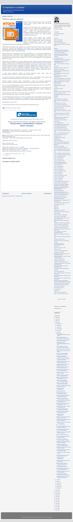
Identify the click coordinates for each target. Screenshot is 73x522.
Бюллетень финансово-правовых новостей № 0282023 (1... (62, 396)
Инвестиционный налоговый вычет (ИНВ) (62, 110)
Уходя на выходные (58, 271)
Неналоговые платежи (58, 210)
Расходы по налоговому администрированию (59, 244)
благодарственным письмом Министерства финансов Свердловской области (33, 69)
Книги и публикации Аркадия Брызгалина (62, 130)
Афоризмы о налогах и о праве (60, 67)
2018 (56, 496)
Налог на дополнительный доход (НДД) (62, 150)
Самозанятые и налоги (58, 247)
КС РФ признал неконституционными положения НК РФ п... (63, 334)
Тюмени (20, 63)
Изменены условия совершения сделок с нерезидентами (62, 375)
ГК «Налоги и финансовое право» (33, 21)
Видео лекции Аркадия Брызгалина (61, 79)
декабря (58, 323)
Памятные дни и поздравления (60, 225)
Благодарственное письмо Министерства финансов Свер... (63, 474)
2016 (56, 500)
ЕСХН (55, 97)
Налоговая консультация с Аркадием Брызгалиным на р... (62, 357)
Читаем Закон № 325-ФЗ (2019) (60, 284)
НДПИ (55, 205)
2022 (56, 490)
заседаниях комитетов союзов (9, 66)
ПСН (55, 242)
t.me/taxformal (24, 149)
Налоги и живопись (58, 166)
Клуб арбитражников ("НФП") (60, 125)
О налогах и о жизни (13, 7)
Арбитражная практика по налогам (61, 59)
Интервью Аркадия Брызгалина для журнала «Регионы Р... (63, 420)
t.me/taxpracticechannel (34, 148)
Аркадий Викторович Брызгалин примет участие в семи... (62, 365)
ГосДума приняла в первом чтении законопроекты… (63, 461)
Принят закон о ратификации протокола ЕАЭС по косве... (62, 354)
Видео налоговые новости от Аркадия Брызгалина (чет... (62, 464)
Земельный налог (57, 107)
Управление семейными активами (61, 268)
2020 (56, 493)
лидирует (49, 28)
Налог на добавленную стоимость (61, 149)
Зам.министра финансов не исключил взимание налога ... (62, 445)
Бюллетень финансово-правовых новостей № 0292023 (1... (62, 370)
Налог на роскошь (57, 159)
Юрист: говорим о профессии (60, 293)
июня (57, 479)
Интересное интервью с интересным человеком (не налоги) (61, 118)
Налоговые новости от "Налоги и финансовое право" (60, 198)
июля (57, 332)
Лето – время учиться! (60, 424)
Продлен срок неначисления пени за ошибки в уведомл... (63, 447)
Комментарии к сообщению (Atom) (16, 196)
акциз (55, 56)
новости (7, 155)
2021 (56, 491)
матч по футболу (27, 49)
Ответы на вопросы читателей (60, 224)
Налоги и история (57, 167)
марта (57, 484)
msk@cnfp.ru (29, 137)
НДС (55, 207)
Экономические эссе (58, 287)
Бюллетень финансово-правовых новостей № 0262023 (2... (62, 469)
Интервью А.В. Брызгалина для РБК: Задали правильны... (63, 432)
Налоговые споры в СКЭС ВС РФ (60, 202)
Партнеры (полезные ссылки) (60, 227)
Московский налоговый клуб (59, 147)
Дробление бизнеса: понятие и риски (61, 91)
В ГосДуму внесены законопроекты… (60, 389)
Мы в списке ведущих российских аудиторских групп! (62, 437)
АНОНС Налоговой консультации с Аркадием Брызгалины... (63, 362)
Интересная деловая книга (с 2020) (61, 113)
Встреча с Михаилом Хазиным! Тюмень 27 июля (62, 373)
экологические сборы (58, 286)
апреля (57, 482)
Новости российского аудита (59, 214)
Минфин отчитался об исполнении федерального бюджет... (63, 417)
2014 (56, 503)
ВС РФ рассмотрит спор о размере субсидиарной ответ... (63, 407)
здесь (38, 104)
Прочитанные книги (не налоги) (60, 240)
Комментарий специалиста (59, 134)
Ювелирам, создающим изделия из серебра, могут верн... (63, 442)
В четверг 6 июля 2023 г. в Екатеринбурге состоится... (62, 466)
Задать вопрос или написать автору (11, 107)
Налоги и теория (57, 179)
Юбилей (55, 290)
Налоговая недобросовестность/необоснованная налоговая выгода (61, 193)
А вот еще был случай (58, 52)
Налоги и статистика (58, 160)
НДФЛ (55, 208)
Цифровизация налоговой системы (61, 283)
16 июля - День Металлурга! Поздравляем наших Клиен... (62, 409)
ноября (57, 325)
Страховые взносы (58, 252)
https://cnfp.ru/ (14, 140)
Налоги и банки (57, 164)
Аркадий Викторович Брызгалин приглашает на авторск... (62, 367)
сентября (58, 328)
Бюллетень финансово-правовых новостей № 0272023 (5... (62, 430)
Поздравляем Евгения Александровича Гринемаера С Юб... (63, 343)
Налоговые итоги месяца (59, 196)
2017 (56, 498)
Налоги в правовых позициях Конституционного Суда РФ (60, 163)
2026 (56, 317)
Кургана (15, 63)
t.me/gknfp (22, 147)
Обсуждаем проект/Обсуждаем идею (61, 220)
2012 (56, 506)
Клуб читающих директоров (59, 127)
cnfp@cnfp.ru (8, 132)
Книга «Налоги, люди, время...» (60, 42)
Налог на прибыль (57, 157)
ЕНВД (55, 96)
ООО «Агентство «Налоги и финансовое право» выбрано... (62, 399)
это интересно (57, 289)
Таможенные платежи (58, 258)
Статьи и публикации (58, 41)
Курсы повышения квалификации (60, 142)
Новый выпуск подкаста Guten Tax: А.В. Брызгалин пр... (63, 472)
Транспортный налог (58, 260)
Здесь (9, 88)
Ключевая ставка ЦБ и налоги (60, 128)
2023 (56, 322)
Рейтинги (56, 246)
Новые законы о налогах (59, 216)
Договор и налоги (57, 88)
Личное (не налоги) (58, 146)
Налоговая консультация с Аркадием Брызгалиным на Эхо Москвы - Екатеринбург (61, 188)
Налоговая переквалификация (60, 194)
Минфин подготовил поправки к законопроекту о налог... (62, 378)
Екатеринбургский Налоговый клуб (61, 94)
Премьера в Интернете (58, 239)
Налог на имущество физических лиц (61, 154)
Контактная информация (59, 33)
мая (57, 481)
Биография (56, 35)
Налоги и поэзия (57, 178)
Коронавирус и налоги (58, 137)
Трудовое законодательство (59, 261)
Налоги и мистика (57, 172)
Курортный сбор (57, 140)
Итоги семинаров (57, 122)
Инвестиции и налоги (58, 109)
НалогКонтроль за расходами (60, 182)
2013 (56, 505)
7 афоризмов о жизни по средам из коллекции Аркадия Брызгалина (61, 51)
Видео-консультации (58, 39)
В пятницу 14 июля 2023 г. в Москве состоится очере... (63, 423)
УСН (55, 269)
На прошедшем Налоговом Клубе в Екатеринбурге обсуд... (63, 450)
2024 (56, 320)
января (57, 487)
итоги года (56, 121)
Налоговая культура (58, 190)
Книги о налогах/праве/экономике (60, 132)
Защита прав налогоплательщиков (61, 106)
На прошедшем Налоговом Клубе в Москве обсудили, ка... (63, 401)
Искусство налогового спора (59, 119)
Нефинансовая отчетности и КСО (60, 211)
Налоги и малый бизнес (58, 170)
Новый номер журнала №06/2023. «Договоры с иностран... (63, 340)
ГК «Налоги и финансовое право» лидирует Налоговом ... (63, 359)
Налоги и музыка (57, 173)
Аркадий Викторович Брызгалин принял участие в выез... (62, 477)
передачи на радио (43, 66)
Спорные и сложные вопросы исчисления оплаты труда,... (62, 383)
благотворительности (7, 74)
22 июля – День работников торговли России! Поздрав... (62, 381)
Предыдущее (47, 193)
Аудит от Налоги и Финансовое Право (61, 63)
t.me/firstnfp (28, 151)
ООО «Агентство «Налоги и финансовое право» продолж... (62, 347)
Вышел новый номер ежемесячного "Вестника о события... (63, 427)
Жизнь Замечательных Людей (60, 99)
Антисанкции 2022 (57, 58)
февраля (58, 486)
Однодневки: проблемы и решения (61, 222)
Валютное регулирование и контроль (61, 78)
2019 (56, 495)
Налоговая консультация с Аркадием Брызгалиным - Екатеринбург (61, 185)
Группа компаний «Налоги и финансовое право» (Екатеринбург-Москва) (27, 119)
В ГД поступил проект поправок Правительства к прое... (62, 412)
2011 (56, 508)
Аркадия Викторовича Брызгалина (40, 61)
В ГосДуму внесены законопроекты (63, 349)
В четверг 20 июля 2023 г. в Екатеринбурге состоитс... (61, 393)
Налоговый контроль (58, 204)
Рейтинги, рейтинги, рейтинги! (62, 434)
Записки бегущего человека (59, 104)
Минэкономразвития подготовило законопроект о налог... (62, 404)
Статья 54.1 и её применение (60, 250)
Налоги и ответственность (59, 175)
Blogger (50, 517)
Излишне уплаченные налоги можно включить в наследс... (63, 386)
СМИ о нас (56, 249)
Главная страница (26, 193)
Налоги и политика (58, 176)
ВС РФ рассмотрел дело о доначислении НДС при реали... (63, 338)
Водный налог (57, 83)
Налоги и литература (58, 169)
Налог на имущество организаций (60, 153)
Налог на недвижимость (59, 156)
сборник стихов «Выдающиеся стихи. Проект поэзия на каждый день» (25, 48)
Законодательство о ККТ (59, 103)
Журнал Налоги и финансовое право (61, 100)
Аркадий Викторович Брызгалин (62, 23)
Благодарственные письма (35, 41)
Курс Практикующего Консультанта (18, 53)
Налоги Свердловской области (60, 181)
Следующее (5, 193)
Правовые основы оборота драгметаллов (62, 236)
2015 (56, 501)
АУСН (55, 66)
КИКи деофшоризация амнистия (60, 124)
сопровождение (28, 123)
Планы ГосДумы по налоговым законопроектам (60, 232)
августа (58, 330)
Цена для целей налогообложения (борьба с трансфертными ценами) (61, 281)
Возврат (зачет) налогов (59, 85)
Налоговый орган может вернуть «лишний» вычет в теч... (62, 456)
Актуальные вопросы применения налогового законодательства (60, 55)
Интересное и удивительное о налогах (61, 114)
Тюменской (34, 62)
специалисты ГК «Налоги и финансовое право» (24, 96)
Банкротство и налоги (58, 69)
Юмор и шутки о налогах (59, 292)
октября (58, 327)
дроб (55, 90)
